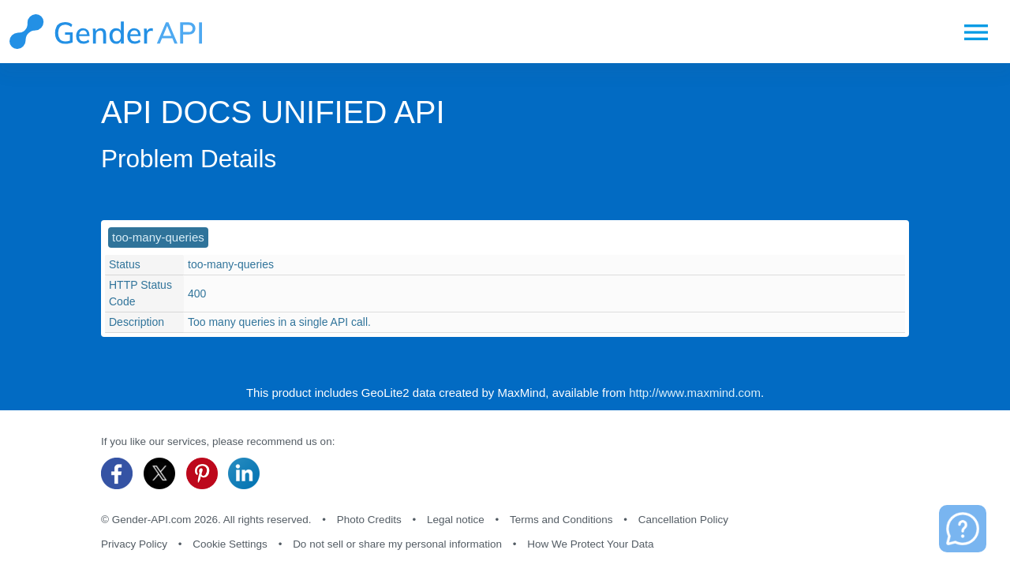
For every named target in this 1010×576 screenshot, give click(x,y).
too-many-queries (158, 237)
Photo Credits (369, 520)
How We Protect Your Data (590, 544)
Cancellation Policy (683, 520)
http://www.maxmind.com (695, 392)
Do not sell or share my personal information (397, 544)
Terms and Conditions (561, 520)
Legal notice (455, 520)
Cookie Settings (230, 544)
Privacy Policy (134, 544)
